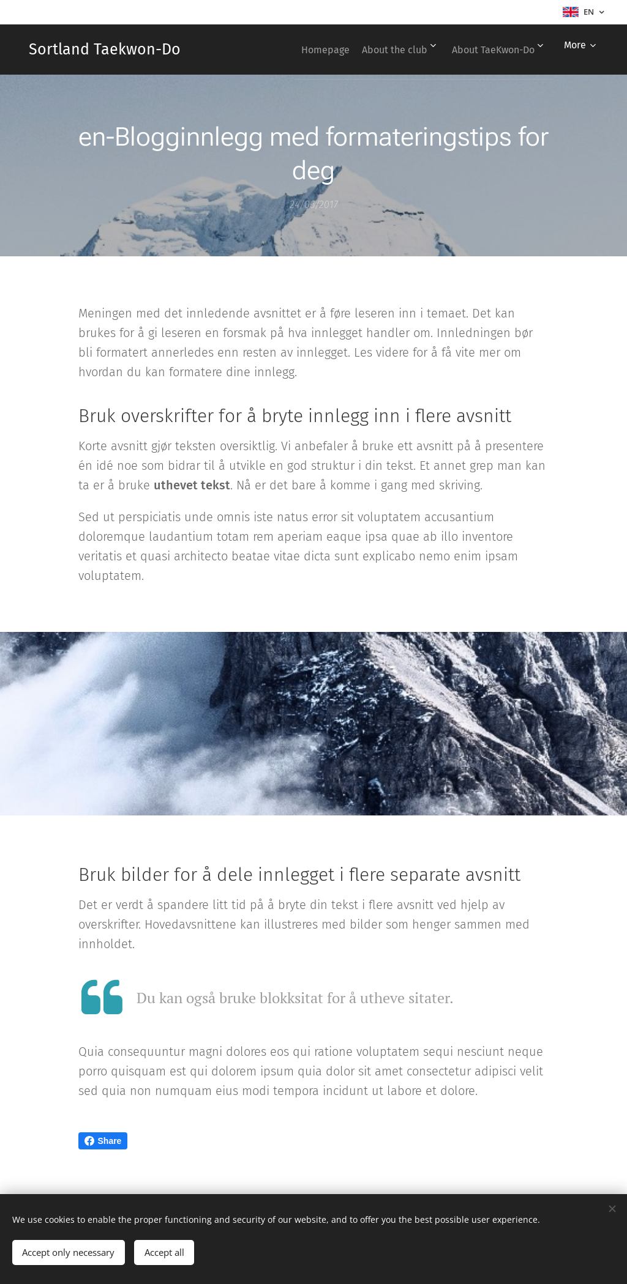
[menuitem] (308, 49)
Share (103, 1141)
